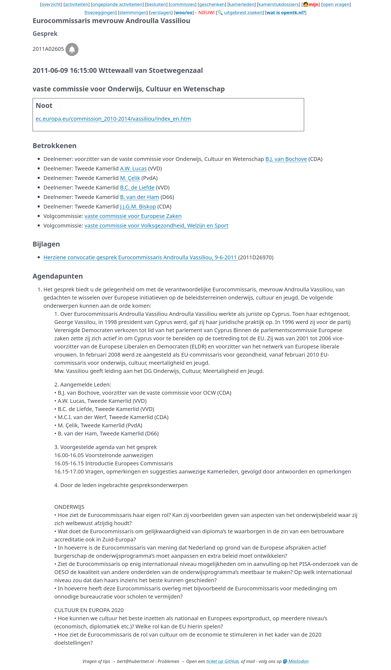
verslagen (160, 12)
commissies (182, 4)
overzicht (51, 4)
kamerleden (241, 4)
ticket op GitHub (222, 661)
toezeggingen (100, 12)
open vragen (336, 4)
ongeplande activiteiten (117, 4)
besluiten (156, 4)
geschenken (212, 4)
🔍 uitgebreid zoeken (239, 12)
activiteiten (76, 4)
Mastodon (296, 661)
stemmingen (132, 12)
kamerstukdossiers (278, 4)
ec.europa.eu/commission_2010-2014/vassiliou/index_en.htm (113, 118)
